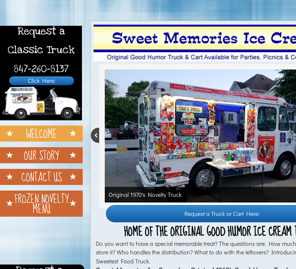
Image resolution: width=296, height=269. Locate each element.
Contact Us (41, 177)
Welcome (41, 134)
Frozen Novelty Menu (41, 204)
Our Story (41, 155)
